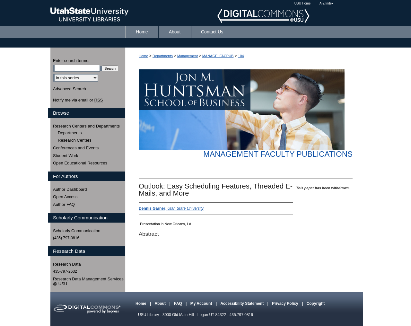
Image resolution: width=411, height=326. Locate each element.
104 (241, 56)
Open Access (65, 196)
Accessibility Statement (242, 303)
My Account (201, 303)
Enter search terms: (71, 60)
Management (187, 56)
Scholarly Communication (76, 230)
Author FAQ (64, 204)
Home (143, 56)
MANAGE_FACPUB (218, 56)
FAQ (178, 303)
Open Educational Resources (80, 163)
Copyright (316, 303)
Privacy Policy (285, 303)
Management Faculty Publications (278, 154)
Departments (163, 56)
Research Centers (75, 140)
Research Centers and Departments (86, 126)
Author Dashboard (70, 189)
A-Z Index (326, 3)
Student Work (65, 155)
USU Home (302, 3)
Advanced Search (69, 88)
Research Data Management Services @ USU (88, 281)
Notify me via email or (78, 100)
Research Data (67, 264)
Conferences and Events (76, 147)
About (160, 303)
